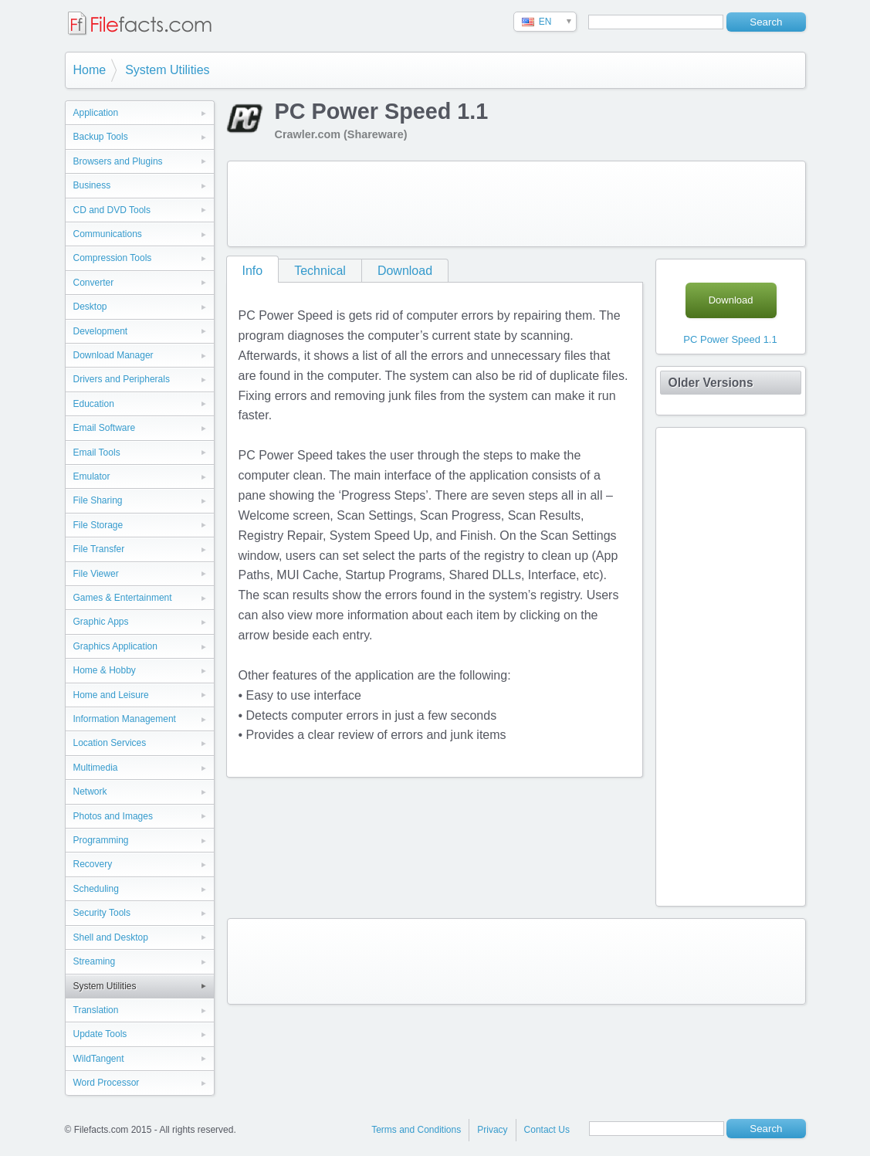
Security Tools (101, 912)
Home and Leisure (111, 695)
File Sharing (98, 500)
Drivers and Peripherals (121, 379)
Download (404, 270)
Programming (101, 840)
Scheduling (96, 888)
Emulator (91, 476)
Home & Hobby (104, 670)
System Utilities (167, 69)
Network (90, 791)
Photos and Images (113, 816)
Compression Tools (112, 258)
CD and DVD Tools (112, 210)
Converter (93, 282)
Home (90, 69)
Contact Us (547, 1129)
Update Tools (100, 1034)
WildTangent (98, 1058)
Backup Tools (100, 136)
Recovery (93, 864)
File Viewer (96, 573)
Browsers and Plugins (118, 161)
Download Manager (113, 355)
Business (92, 185)
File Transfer (99, 549)
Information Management (124, 719)
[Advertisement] (516, 204)
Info (252, 270)
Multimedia (95, 767)
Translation (96, 1010)
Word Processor (106, 1082)
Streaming (94, 961)
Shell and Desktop (110, 937)
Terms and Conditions (416, 1129)
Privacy (492, 1129)
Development (100, 331)
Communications (107, 234)
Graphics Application (115, 646)
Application (96, 112)
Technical (320, 270)
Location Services (110, 742)
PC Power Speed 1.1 (730, 339)
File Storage (98, 525)
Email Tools (96, 452)
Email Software (104, 427)
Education (93, 403)
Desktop (90, 306)
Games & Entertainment (122, 597)
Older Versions (711, 382)
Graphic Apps (101, 621)
